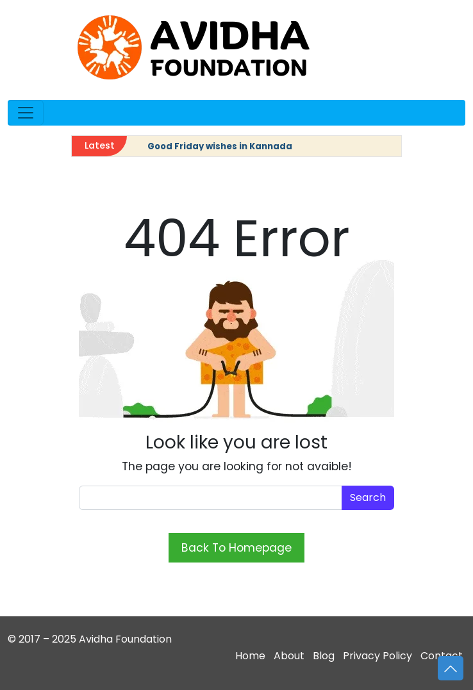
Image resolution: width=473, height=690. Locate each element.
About (289, 655)
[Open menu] (26, 113)
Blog (324, 655)
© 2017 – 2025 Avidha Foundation (90, 639)
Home (250, 655)
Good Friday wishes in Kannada (219, 146)
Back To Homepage (236, 547)
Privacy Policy (377, 655)
